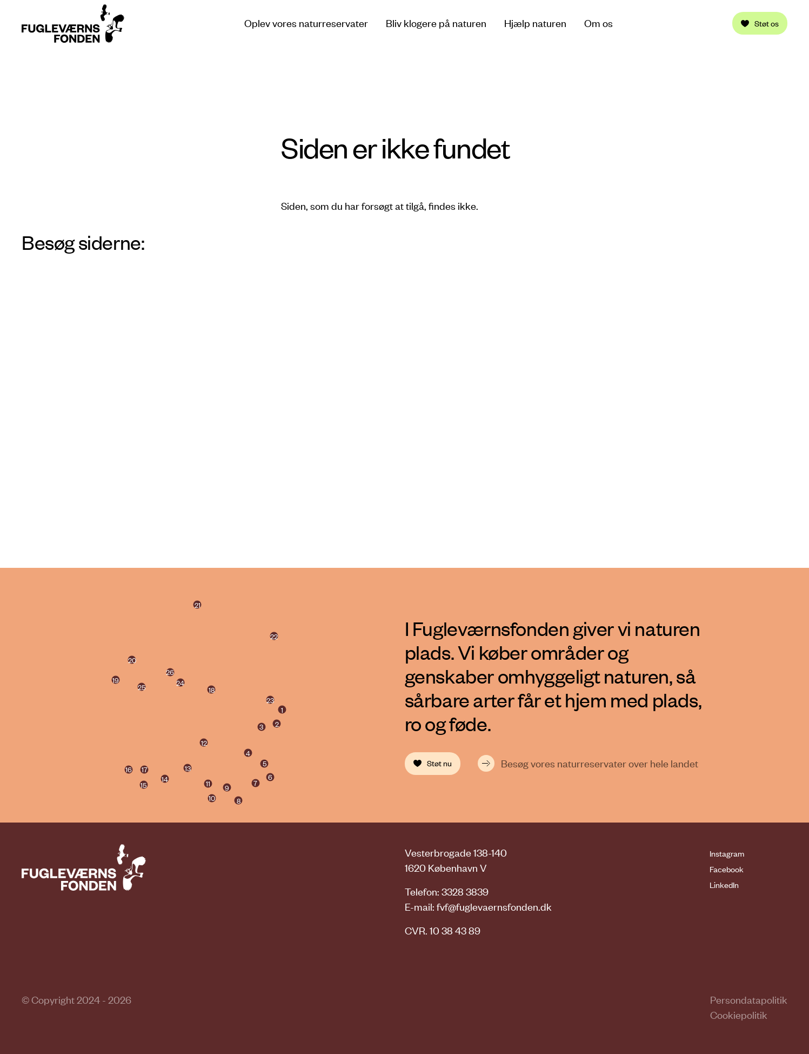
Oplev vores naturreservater (306, 23)
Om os (598, 23)
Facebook (727, 869)
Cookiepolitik (738, 1015)
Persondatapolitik (748, 999)
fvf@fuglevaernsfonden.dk (494, 906)
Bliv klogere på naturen (436, 23)
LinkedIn (724, 884)
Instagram (727, 853)
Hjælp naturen (535, 23)
